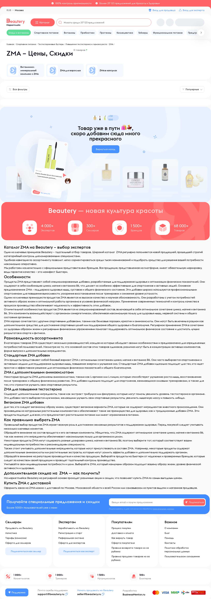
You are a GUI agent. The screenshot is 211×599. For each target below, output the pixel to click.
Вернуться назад (105, 149)
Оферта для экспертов (71, 542)
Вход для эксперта (193, 10)
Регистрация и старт (70, 533)
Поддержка (17, 592)
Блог (167, 533)
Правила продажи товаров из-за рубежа (130, 558)
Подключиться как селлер (26, 551)
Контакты (170, 542)
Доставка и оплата (122, 533)
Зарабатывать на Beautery (73, 528)
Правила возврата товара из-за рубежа (130, 549)
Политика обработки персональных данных (177, 549)
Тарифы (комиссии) (16, 537)
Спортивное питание (26, 44)
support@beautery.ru (51, 594)
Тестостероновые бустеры (51, 44)
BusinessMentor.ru (134, 594)
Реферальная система (71, 537)
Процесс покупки (121, 528)
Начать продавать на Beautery (95, 590)
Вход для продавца (163, 10)
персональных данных (163, 509)
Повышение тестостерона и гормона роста (86, 44)
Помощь (169, 537)
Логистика (11, 533)
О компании (171, 528)
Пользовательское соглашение (182, 556)
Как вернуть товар (122, 537)
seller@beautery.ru (89, 594)
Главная (10, 44)
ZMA (111, 44)
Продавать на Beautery (19, 528)
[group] (25, 70)
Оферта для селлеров (18, 542)
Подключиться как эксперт (78, 551)
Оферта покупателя (123, 542)
